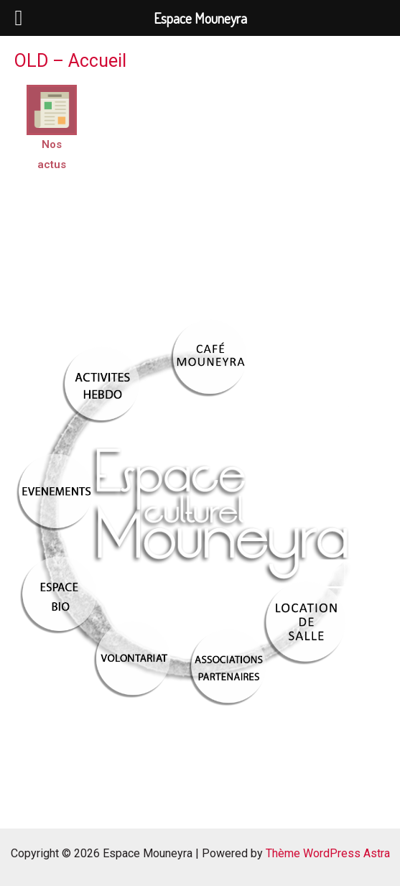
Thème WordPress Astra (328, 853)
